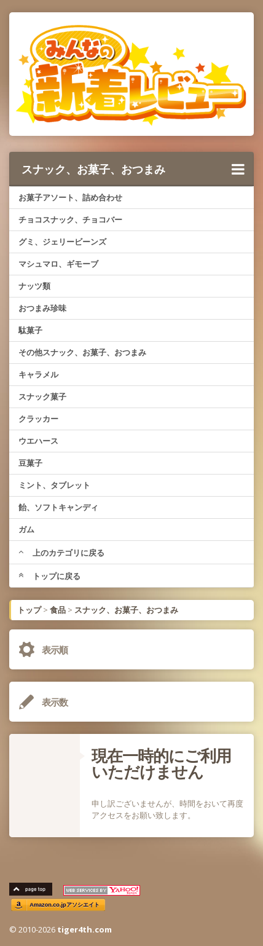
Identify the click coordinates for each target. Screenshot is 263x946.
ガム (26, 529)
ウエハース (38, 440)
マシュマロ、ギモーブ (58, 263)
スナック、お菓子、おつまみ (133, 169)
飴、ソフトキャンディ (58, 507)
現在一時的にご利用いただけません (161, 763)
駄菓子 (30, 330)
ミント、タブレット (54, 485)
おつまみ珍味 (42, 307)
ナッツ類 (34, 285)
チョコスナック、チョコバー (70, 219)
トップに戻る (49, 575)
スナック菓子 (42, 396)
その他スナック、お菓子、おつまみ (82, 352)
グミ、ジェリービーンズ (62, 241)
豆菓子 (30, 462)
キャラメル (38, 374)
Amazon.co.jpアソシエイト (64, 904)
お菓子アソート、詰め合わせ (70, 197)
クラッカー (38, 418)
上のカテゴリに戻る (61, 552)
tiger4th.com (84, 929)
